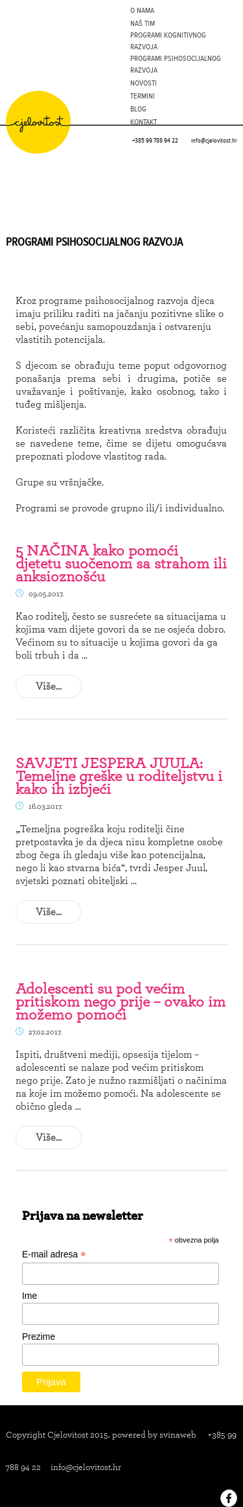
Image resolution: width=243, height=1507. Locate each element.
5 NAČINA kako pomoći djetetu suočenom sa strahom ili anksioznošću (121, 563)
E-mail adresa (54, 1254)
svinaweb (177, 1434)
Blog (138, 108)
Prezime (38, 1336)
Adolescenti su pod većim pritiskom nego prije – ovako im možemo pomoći (121, 1001)
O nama (142, 10)
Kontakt (143, 121)
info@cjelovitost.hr (214, 141)
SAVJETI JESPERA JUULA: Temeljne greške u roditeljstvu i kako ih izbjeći (119, 775)
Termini (142, 95)
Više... (49, 686)
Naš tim (142, 23)
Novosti (143, 83)
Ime (29, 1296)
